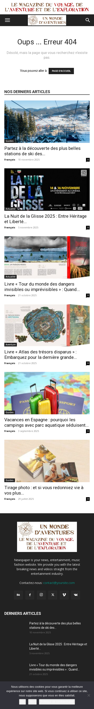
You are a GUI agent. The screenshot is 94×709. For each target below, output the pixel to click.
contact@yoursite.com (59, 583)
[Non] (88, 695)
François (9, 159)
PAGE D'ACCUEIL (61, 71)
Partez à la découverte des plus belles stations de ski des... (42, 151)
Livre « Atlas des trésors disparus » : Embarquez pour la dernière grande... (40, 354)
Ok (22, 701)
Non (32, 701)
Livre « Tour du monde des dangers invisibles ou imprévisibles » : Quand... (42, 286)
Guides (10, 140)
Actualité (10, 208)
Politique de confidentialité (57, 701)
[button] (7, 20)
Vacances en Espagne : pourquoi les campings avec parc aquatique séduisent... (46, 422)
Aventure (11, 344)
